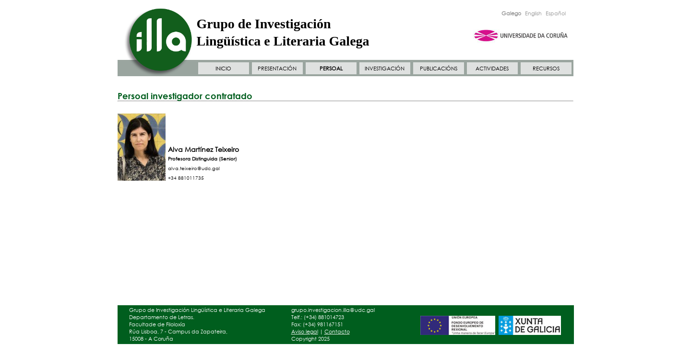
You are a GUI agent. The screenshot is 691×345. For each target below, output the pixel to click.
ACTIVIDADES (492, 68)
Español (556, 13)
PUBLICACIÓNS (438, 68)
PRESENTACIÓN (277, 68)
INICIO (223, 68)
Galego (511, 13)
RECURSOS (546, 68)
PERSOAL (331, 68)
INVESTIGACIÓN (385, 68)
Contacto (337, 331)
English (533, 13)
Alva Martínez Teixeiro (203, 149)
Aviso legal (304, 331)
